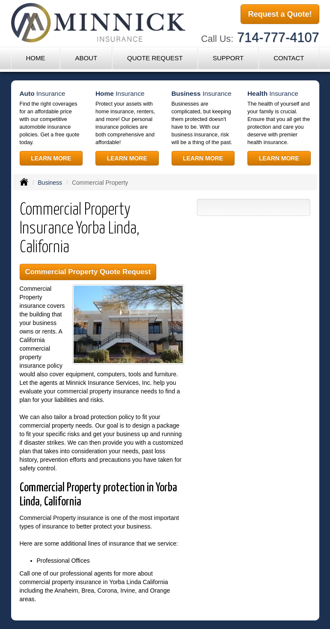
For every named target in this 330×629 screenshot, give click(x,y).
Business (50, 182)
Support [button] (228, 58)
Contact (289, 58)
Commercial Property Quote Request (88, 272)
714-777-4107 (278, 37)
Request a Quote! (280, 14)
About (86, 58)
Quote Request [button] (155, 58)
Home (35, 58)
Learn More (51, 158)
